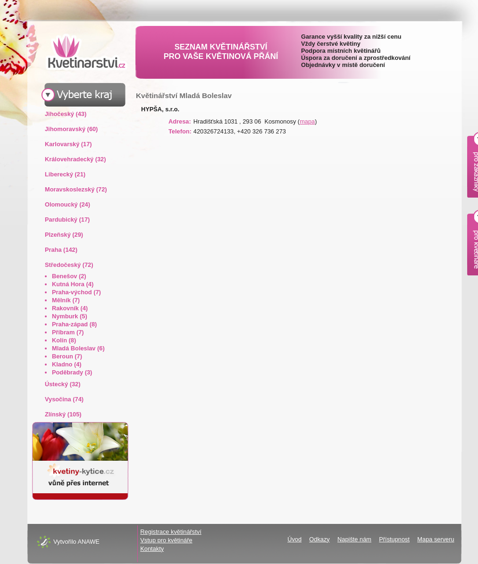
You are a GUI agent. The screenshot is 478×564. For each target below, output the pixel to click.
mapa (307, 121)
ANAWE (88, 541)
